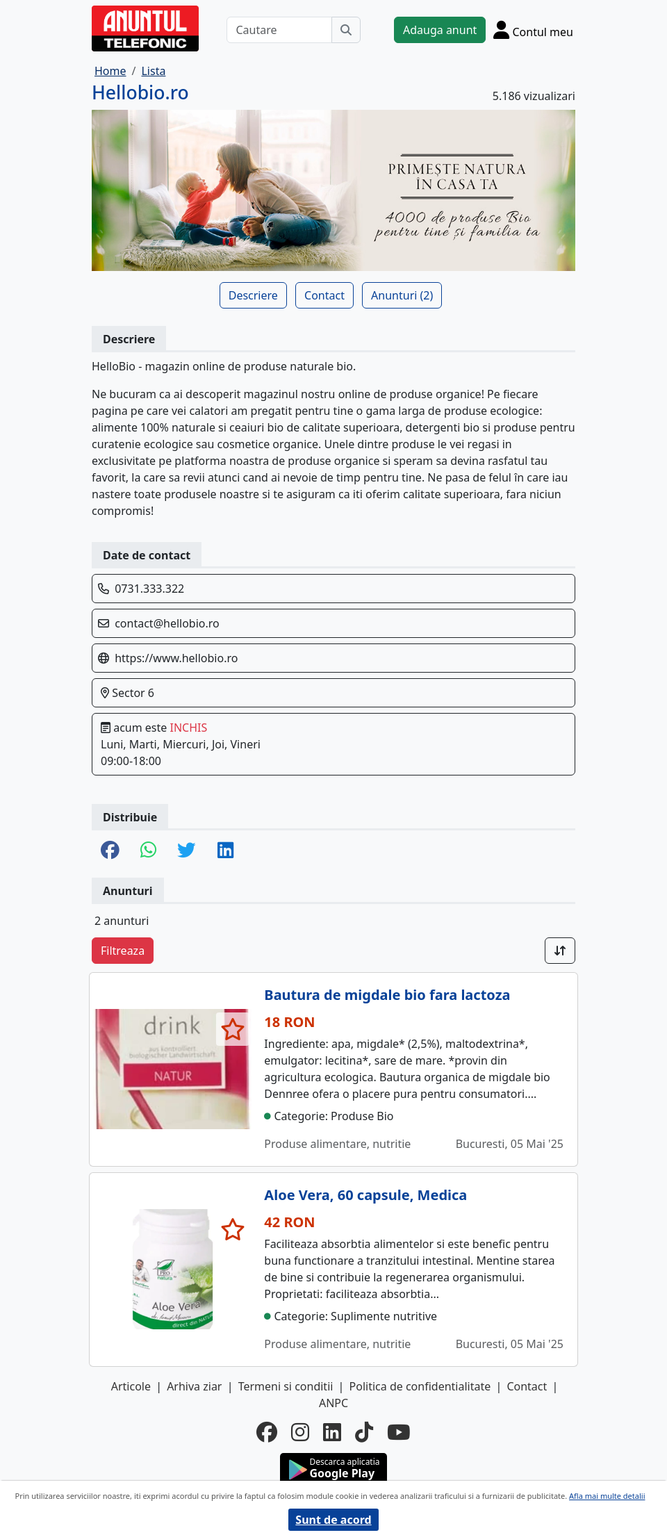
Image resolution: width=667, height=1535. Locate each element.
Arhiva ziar (194, 1386)
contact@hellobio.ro (167, 623)
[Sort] (560, 950)
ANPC (333, 1403)
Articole (131, 1386)
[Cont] (533, 29)
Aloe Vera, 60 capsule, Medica (365, 1194)
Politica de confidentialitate (420, 1386)
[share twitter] (186, 851)
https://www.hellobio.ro (176, 658)
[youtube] (399, 1432)
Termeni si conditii (286, 1386)
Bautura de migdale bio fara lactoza (387, 994)
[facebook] (266, 1432)
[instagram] (300, 1432)
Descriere (253, 295)
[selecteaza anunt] (233, 1029)
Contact (324, 295)
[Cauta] (346, 30)
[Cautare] (279, 30)
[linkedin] (332, 1432)
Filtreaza (123, 950)
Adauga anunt (440, 30)
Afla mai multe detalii (607, 1496)
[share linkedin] (225, 851)
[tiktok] (364, 1432)
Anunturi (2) (402, 295)
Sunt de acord (333, 1519)
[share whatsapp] (148, 851)
